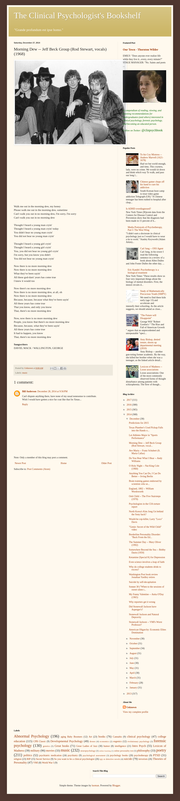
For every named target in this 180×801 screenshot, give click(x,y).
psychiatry (73, 755)
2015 (129, 409)
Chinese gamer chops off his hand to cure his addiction (152, 184)
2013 (129, 693)
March (132, 677)
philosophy (143, 750)
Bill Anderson (29, 391)
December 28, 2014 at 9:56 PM (52, 391)
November (134, 638)
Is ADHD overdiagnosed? (138, 208)
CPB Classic (39, 741)
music (24, 373)
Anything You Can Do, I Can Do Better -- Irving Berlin (145, 475)
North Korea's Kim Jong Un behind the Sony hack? (146, 513)
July (131, 658)
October (133, 643)
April (132, 673)
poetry (161, 750)
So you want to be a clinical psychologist (74, 759)
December (134, 418)
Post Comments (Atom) (38, 469)
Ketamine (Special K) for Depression (147, 557)
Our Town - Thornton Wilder (140, 49)
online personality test (123, 751)
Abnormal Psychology (31, 736)
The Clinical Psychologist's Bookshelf (77, 15)
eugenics (117, 741)
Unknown (131, 707)
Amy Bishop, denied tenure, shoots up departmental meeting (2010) (150, 343)
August (133, 653)
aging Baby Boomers (71, 736)
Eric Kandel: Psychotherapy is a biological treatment (143, 271)
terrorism (142, 759)
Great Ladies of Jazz (86, 746)
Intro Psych (139, 746)
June (131, 663)
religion (17, 759)
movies (50, 750)
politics (28, 755)
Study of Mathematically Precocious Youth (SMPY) (153, 292)
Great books (62, 746)
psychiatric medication (50, 755)
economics (104, 741)
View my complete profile (135, 712)
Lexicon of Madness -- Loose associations (151, 368)
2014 (129, 414)
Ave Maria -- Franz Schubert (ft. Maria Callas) (144, 452)
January (133, 687)
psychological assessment (94, 755)
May (131, 668)
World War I (48, 762)
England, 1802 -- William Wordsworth (141, 490)
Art (90, 736)
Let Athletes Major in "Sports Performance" (143, 436)
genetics (46, 746)
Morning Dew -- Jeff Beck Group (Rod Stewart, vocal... (145, 444)
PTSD (156, 755)
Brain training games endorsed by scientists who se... (145, 482)
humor (107, 746)
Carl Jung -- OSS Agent (151, 248)
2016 (129, 404)
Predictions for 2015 (139, 423)
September (134, 648)
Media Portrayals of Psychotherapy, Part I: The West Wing (145, 228)
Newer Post (20, 463)
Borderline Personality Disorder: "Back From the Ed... (145, 536)
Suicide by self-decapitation (142, 582)
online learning (105, 751)
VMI (35, 762)
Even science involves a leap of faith (146, 562)
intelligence (120, 746)
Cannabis (117, 736)
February (134, 682)
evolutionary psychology (139, 741)
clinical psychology (138, 736)
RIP (29, 759)
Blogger (116, 785)
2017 (129, 400)
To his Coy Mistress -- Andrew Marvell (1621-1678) (151, 157)
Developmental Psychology (67, 741)
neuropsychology (88, 751)
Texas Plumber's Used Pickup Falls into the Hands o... (146, 429)
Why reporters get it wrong (142, 602)
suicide (128, 759)
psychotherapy (141, 755)
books (101, 736)
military (35, 750)
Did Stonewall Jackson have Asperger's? (142, 608)
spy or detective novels (110, 759)
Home (64, 463)
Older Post (106, 463)
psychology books (119, 755)
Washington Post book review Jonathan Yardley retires (143, 576)
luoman (95, 785)
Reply (25, 404)
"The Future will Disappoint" (148, 317)
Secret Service (43, 759)
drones (93, 741)
